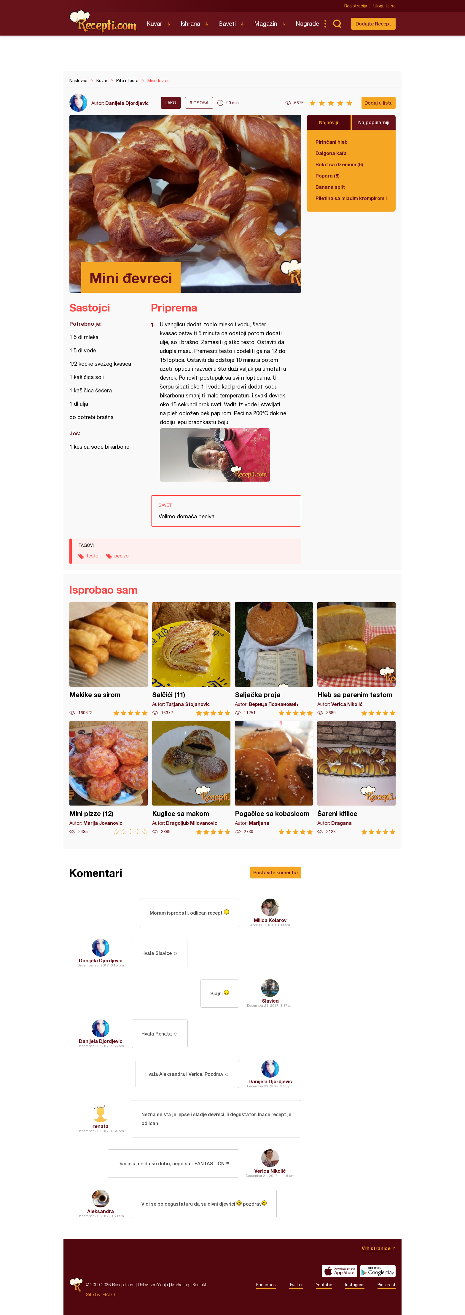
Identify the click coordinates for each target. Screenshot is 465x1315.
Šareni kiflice (356, 778)
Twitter (296, 1284)
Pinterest (387, 1284)
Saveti (227, 23)
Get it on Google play (378, 1271)
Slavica (270, 1001)
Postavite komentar (275, 872)
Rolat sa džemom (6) (339, 164)
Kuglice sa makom (191, 778)
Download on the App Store (339, 1271)
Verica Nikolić (270, 1171)
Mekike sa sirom (108, 659)
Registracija (355, 6)
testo (92, 555)
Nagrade (307, 23)
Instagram (354, 1284)
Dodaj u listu (378, 103)
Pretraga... (337, 24)
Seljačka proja (274, 659)
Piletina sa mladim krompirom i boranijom (351, 198)
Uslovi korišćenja (153, 1284)
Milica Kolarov (270, 920)
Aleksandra (100, 1211)
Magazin (265, 23)
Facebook (266, 1284)
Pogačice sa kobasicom (274, 778)
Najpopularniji (373, 122)
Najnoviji (328, 122)
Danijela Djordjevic (127, 103)
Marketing (180, 1284)
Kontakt (199, 1284)
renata (101, 1126)
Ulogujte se (384, 6)
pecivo (121, 555)
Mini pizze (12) (108, 778)
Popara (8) (328, 175)
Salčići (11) (191, 659)
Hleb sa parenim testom (356, 659)
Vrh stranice (376, 1248)
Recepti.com (103, 21)
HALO (109, 1294)
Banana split (330, 187)
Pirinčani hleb (332, 142)
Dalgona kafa (331, 153)
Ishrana (190, 23)
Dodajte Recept (373, 23)
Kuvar (154, 23)
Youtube (324, 1284)
